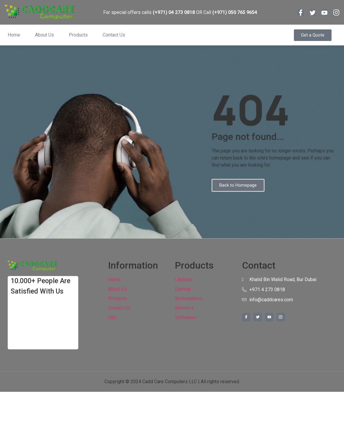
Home (14, 35)
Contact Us (114, 35)
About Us (44, 35)
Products (78, 35)
